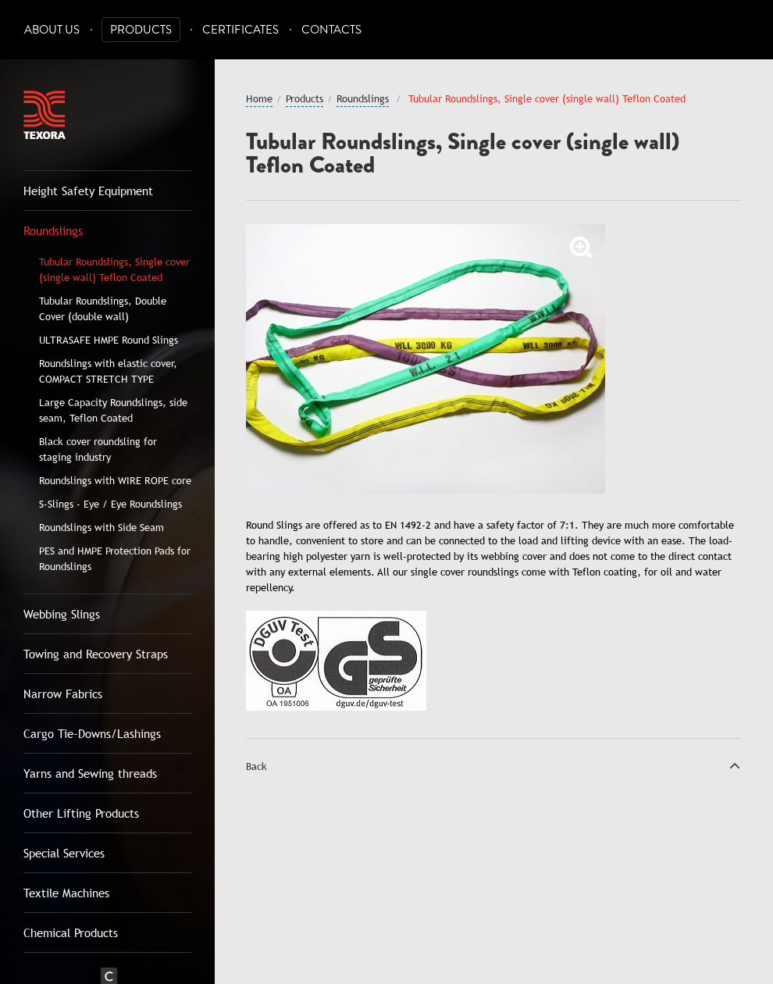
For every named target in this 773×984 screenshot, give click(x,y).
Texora (44, 115)
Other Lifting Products (81, 813)
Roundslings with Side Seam (101, 527)
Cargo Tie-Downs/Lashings (92, 733)
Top (735, 765)
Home (259, 98)
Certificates (240, 30)
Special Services (64, 853)
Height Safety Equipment (88, 190)
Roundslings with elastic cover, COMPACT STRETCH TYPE (108, 371)
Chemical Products (70, 932)
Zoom (581, 247)
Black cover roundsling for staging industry (98, 449)
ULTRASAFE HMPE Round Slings (108, 340)
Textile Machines (66, 892)
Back (256, 766)
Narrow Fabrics (62, 693)
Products (141, 30)
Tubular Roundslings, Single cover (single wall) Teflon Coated (114, 269)
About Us (52, 30)
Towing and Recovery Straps (95, 653)
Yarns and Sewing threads (90, 773)
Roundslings (53, 230)
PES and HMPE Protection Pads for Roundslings (115, 558)
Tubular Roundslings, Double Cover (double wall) (102, 308)
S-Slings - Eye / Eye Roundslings (110, 504)
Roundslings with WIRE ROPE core (115, 480)
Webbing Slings (61, 614)
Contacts (331, 30)
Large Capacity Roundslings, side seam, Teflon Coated (113, 410)
